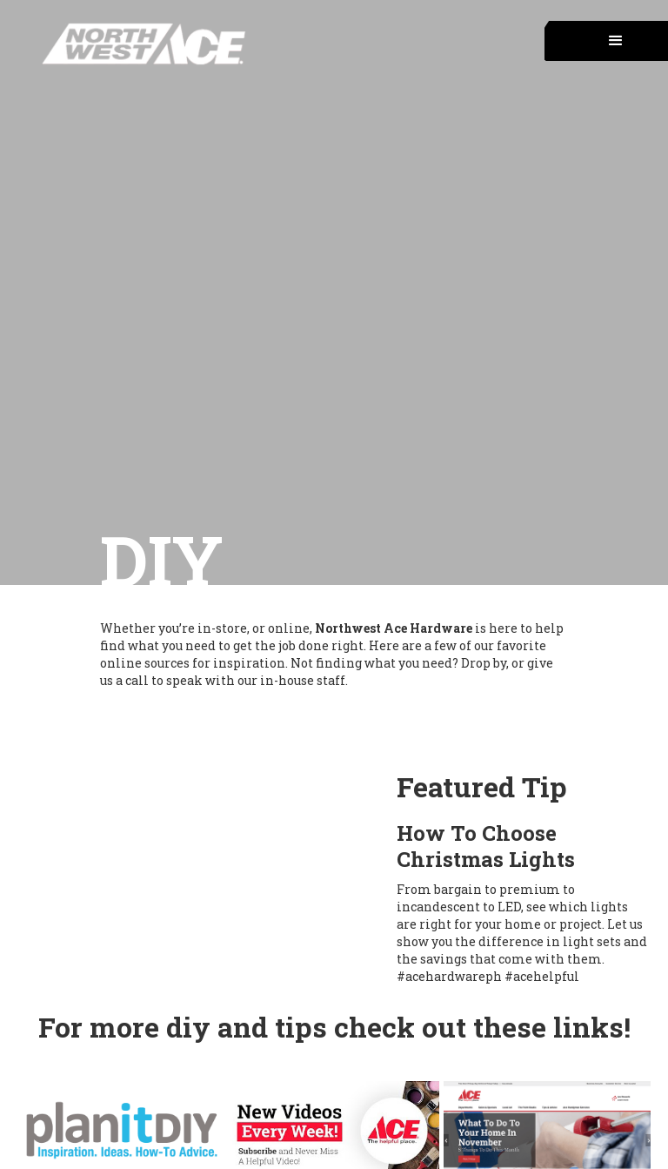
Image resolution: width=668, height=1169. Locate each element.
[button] (606, 41)
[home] (124, 44)
